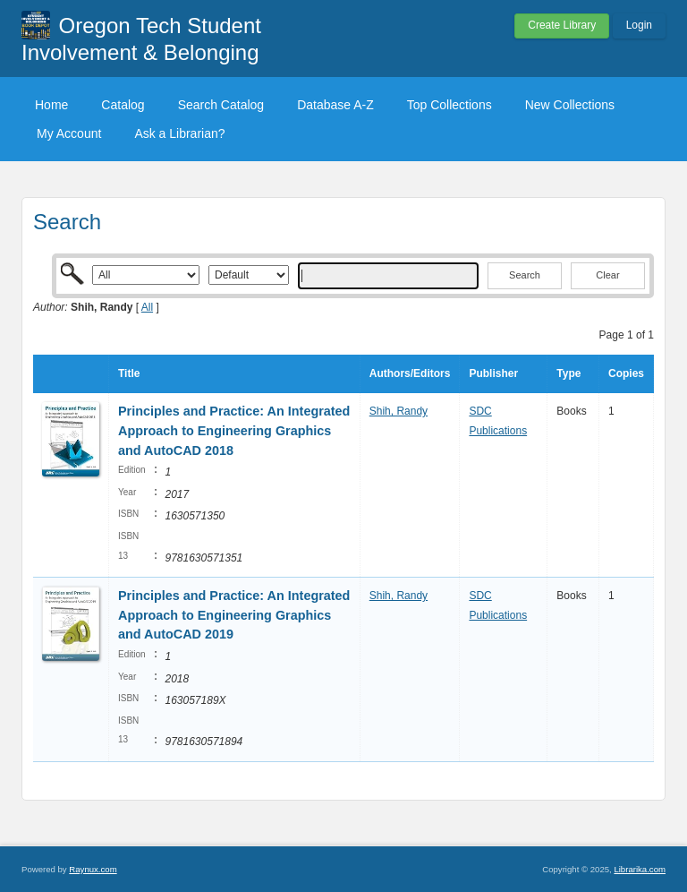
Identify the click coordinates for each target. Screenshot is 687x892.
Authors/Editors (410, 373)
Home (51, 105)
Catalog (122, 105)
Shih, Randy (398, 411)
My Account (69, 133)
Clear (607, 275)
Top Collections (449, 105)
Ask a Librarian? (179, 133)
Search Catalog (221, 105)
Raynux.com (92, 869)
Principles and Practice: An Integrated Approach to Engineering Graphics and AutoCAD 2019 (234, 614)
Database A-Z (335, 105)
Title (129, 373)
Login (639, 25)
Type (568, 373)
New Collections (570, 105)
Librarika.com (640, 869)
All (147, 307)
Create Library (562, 25)
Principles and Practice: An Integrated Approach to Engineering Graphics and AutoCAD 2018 (234, 430)
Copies (626, 373)
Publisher (493, 373)
